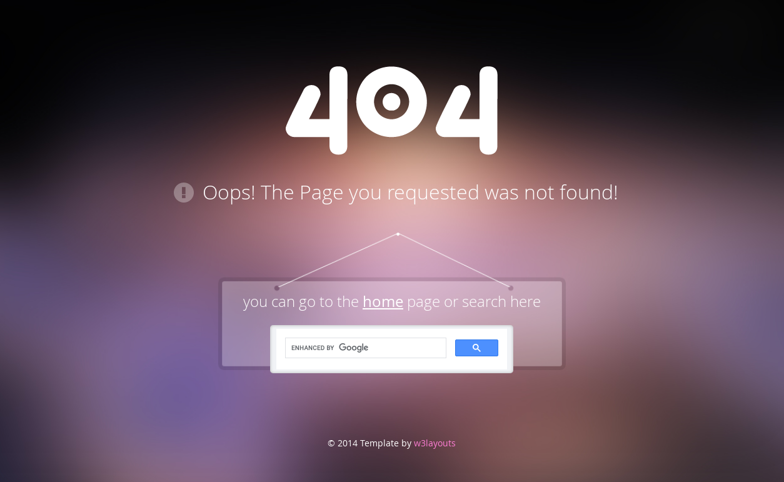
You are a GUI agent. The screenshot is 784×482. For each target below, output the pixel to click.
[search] (364, 348)
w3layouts (433, 443)
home (383, 301)
